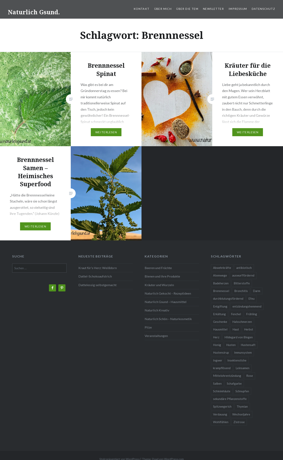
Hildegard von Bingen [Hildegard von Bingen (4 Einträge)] (238, 337)
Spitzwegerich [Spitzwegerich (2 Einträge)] (222, 406)
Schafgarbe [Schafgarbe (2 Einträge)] (234, 383)
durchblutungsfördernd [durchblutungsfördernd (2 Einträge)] (228, 298)
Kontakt (142, 8)
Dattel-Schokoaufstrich (95, 276)
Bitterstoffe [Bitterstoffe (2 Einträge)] (242, 283)
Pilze (148, 327)
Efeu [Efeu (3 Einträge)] (251, 298)
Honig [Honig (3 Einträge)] (217, 345)
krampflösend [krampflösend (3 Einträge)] (222, 368)
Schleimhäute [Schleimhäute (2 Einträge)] (221, 391)
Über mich (163, 8)
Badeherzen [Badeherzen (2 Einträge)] (221, 283)
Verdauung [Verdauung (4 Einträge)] (220, 414)
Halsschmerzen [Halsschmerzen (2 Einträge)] (242, 321)
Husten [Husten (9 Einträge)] (231, 345)
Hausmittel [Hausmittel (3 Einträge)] (220, 329)
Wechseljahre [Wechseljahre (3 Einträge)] (241, 414)
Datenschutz (263, 8)
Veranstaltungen (156, 336)
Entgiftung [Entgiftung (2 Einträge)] (220, 306)
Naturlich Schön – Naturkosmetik (168, 319)
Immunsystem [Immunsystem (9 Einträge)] (243, 352)
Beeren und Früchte (158, 268)
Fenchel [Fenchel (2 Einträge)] (236, 314)
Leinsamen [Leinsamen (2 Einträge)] (242, 368)
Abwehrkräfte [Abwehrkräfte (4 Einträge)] (222, 267)
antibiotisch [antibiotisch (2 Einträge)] (244, 267)
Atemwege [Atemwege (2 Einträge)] (220, 275)
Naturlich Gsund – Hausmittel (166, 302)
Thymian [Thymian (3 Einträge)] (242, 406)
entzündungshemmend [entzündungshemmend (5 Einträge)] (246, 306)
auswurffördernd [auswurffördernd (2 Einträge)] (243, 275)
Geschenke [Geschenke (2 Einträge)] (220, 321)
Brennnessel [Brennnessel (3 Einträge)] (221, 291)
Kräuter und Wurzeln (159, 285)
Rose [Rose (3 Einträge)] (249, 375)
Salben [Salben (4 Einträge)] (217, 383)
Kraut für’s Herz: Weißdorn (97, 268)
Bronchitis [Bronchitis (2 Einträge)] (241, 291)
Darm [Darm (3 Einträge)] (256, 291)
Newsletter (213, 8)
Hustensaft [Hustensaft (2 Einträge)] (248, 345)
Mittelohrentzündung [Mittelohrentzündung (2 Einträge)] (227, 375)
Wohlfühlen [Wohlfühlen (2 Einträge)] (220, 422)
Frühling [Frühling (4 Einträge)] (251, 314)
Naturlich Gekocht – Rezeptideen (168, 293)
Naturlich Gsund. (34, 12)
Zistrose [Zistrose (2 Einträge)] (239, 422)
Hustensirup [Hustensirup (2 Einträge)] (221, 352)
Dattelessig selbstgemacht (97, 285)
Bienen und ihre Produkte (162, 276)
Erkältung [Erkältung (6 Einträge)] (219, 314)
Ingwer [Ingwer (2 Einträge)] (217, 360)
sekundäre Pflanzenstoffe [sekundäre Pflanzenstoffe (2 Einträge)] (230, 399)
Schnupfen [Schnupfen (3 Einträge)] (242, 391)
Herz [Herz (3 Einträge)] (216, 337)
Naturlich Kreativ (157, 310)
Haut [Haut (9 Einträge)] (235, 329)
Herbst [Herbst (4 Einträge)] (248, 329)
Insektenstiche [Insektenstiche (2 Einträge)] (236, 360)
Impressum (238, 8)
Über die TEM (187, 8)
